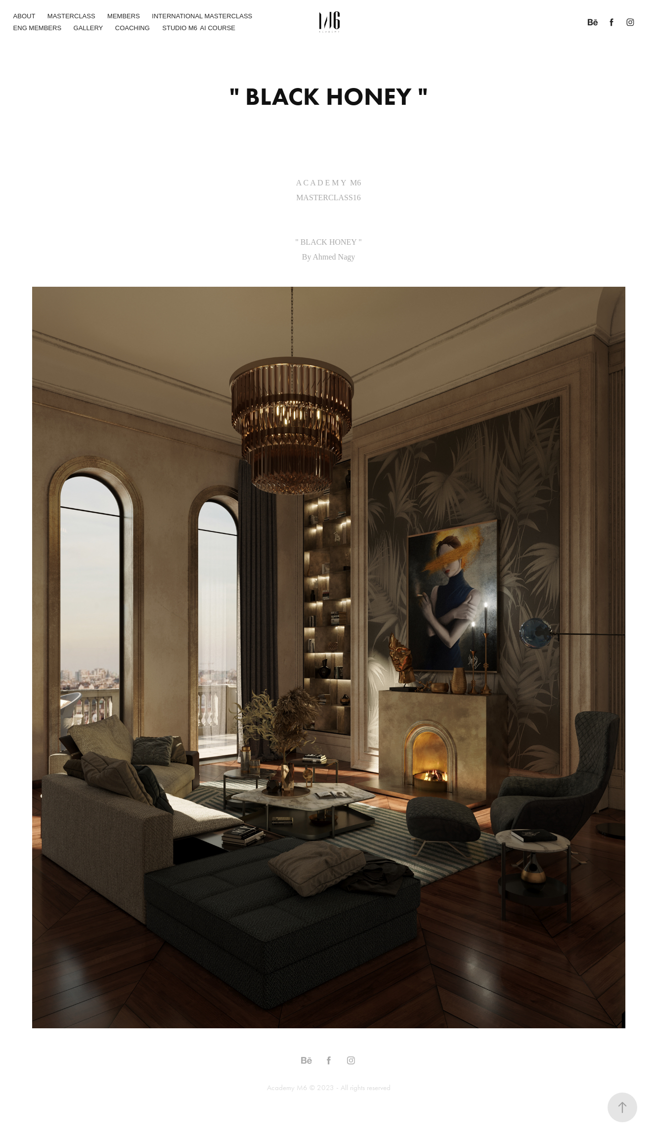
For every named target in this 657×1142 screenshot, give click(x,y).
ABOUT (24, 16)
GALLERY (88, 28)
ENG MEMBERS (37, 28)
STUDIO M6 (179, 28)
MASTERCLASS (71, 16)
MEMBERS (123, 16)
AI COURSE (218, 28)
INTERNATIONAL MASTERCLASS (202, 16)
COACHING (132, 28)
